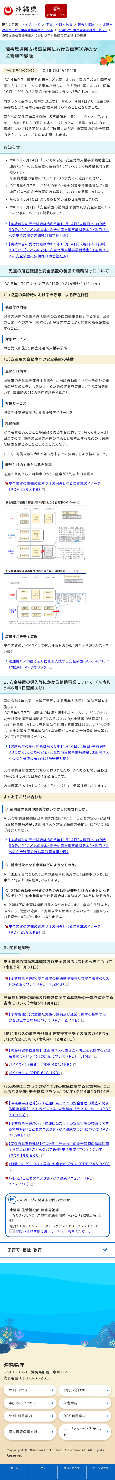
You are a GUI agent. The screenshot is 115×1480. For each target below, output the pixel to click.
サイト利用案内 (20, 1416)
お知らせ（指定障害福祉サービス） (82, 29)
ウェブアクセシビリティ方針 (83, 1431)
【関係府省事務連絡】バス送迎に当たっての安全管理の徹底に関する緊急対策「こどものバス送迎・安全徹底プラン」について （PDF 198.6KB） (59, 1149)
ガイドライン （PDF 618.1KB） (36, 1073)
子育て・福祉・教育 (59, 24)
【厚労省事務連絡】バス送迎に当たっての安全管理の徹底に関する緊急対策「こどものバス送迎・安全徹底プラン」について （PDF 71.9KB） (60, 1129)
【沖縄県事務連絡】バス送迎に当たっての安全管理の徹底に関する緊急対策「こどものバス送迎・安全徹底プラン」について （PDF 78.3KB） (60, 1109)
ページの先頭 (100, 1468)
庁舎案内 (70, 1403)
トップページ (32, 24)
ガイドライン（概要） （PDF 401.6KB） (42, 1064)
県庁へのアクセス (22, 1403)
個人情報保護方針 (23, 1431)
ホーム (14, 1468)
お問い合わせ (74, 1390)
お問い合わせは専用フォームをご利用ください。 (53, 1231)
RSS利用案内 (74, 1416)
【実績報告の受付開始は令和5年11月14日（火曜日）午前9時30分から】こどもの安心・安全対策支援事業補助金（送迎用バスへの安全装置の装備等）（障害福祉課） (59, 230)
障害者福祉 (86, 24)
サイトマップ (18, 1390)
